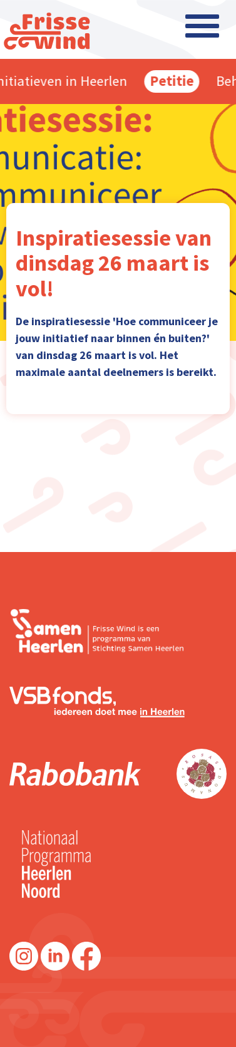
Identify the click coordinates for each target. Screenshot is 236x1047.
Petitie (175, 81)
